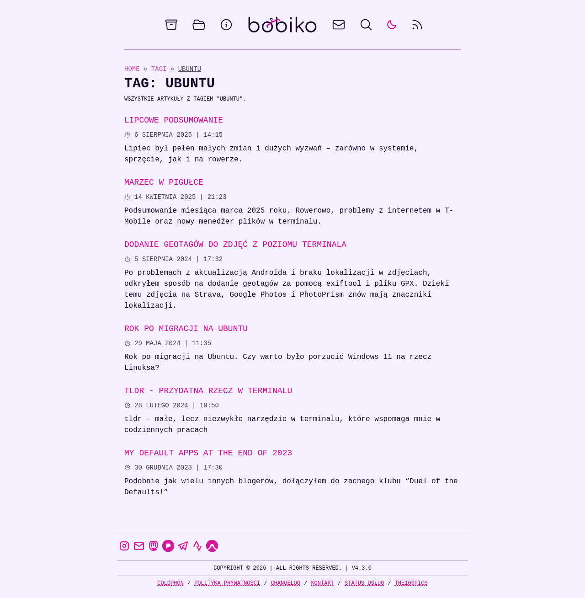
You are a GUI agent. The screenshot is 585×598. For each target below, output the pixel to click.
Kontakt (322, 583)
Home (132, 68)
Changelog (285, 583)
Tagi (160, 68)
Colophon (170, 583)
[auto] (391, 24)
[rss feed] (417, 24)
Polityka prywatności (227, 583)
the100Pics (411, 583)
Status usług (364, 583)
